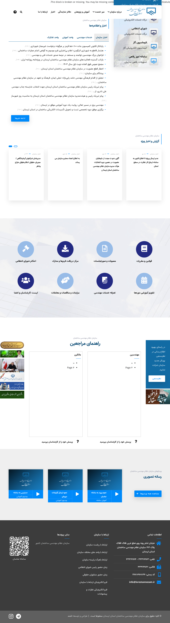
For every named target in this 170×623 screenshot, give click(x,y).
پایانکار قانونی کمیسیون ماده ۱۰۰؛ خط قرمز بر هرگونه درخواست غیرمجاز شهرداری (67, 46)
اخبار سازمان (101, 37)
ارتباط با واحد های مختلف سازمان (92, 552)
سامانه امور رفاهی (138, 57)
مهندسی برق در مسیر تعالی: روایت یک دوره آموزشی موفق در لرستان (72, 105)
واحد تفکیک (53, 37)
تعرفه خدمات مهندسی (105, 293)
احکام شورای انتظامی (26, 261)
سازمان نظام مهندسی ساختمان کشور (52, 543)
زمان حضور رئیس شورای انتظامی (92, 567)
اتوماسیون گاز (140, 42)
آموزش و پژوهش (81, 12)
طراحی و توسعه (80, 616)
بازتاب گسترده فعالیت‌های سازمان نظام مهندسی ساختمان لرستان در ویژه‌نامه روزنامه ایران (62, 59)
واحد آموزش (67, 37)
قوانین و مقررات (144, 261)
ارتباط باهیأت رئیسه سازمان (94, 560)
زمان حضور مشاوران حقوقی (95, 575)
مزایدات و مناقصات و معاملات (65, 293)
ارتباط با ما (43, 12)
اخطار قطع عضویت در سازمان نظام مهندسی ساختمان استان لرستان (72, 69)
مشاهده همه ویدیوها (149, 493)
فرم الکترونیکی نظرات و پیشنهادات (96, 592)
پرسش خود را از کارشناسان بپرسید (115, 442)
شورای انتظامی (139, 29)
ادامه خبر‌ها (20, 118)
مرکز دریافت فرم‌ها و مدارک (65, 261)
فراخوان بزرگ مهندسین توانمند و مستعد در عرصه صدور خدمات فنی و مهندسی (67, 55)
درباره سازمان (115, 12)
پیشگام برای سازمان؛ (94, 73)
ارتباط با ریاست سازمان (96, 545)
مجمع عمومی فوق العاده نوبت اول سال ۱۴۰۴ (83, 64)
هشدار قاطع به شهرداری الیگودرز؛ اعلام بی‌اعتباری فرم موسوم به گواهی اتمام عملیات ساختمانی (60, 50)
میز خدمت (98, 12)
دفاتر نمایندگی (64, 12)
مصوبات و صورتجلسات (105, 261)
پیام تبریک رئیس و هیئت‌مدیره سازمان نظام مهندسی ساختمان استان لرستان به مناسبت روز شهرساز (57, 96)
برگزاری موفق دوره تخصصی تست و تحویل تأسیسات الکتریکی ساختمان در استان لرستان (63, 109)
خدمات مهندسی (84, 37)
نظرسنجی (156, 378)
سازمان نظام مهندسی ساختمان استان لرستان (124, 616)
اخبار (53, 12)
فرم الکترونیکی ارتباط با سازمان (93, 582)
